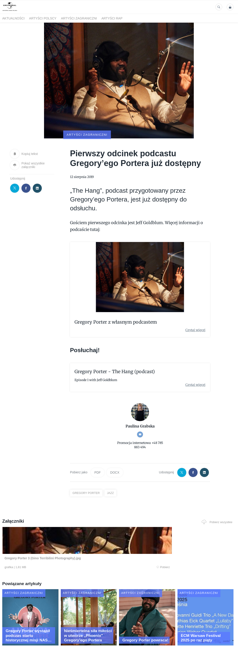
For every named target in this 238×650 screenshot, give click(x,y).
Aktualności (13, 18)
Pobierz (49, 545)
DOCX (114, 450)
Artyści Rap (111, 18)
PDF (97, 450)
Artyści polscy (42, 18)
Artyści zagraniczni (79, 18)
